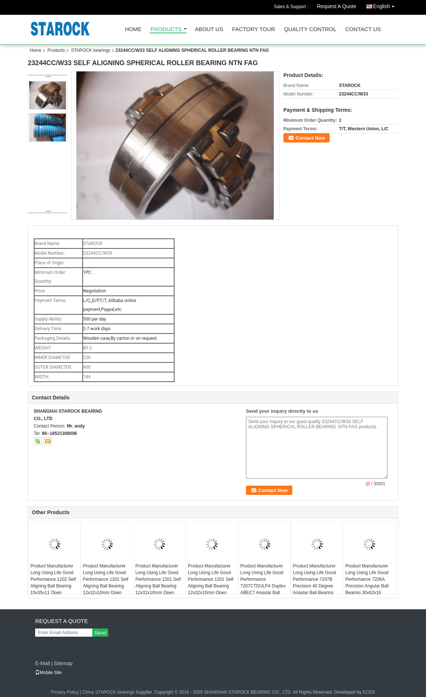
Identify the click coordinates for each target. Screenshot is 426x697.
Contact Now (310, 138)
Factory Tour (253, 29)
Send (100, 633)
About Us (209, 29)
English (385, 5)
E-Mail (42, 663)
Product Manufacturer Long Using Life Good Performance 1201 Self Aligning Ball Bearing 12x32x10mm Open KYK (158, 582)
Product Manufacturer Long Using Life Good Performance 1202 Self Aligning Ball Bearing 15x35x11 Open (53, 579)
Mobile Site (48, 672)
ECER (369, 692)
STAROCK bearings (90, 50)
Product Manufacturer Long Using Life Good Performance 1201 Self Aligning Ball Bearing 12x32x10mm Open (210, 579)
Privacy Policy (65, 692)
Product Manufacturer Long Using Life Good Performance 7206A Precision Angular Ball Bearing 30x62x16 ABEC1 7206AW (367, 582)
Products (166, 29)
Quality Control (310, 29)
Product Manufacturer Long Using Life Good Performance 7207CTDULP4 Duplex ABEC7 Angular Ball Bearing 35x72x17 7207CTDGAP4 (263, 586)
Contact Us (363, 29)
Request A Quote (336, 6)
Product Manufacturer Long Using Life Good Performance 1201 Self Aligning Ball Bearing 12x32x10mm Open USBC (106, 582)
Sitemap (62, 663)
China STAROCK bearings (108, 692)
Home (133, 29)
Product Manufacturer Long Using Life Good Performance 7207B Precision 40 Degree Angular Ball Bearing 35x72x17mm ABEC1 (314, 582)
